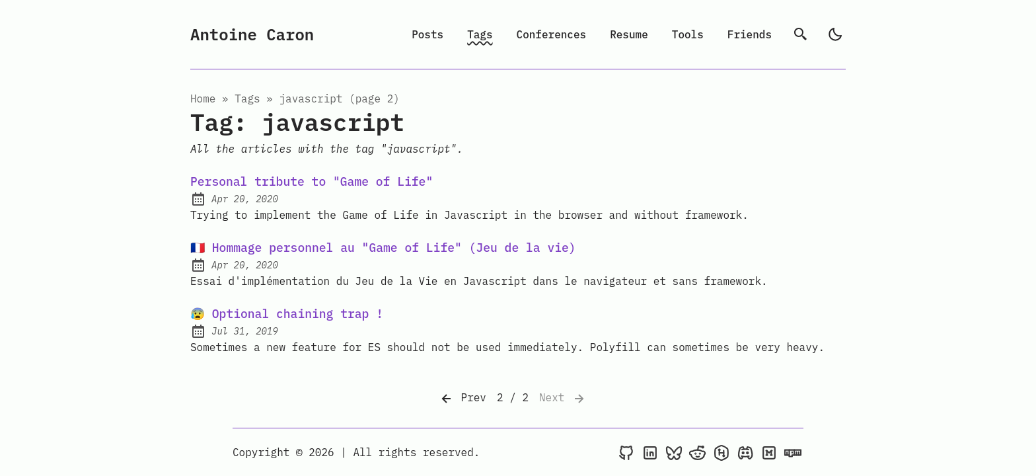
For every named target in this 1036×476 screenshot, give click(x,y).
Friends (749, 34)
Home (202, 98)
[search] (800, 34)
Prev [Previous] (462, 399)
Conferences (552, 34)
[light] (835, 34)
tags (247, 98)
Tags (479, 34)
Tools (688, 34)
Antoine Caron (252, 34)
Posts (427, 34)
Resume (629, 34)
